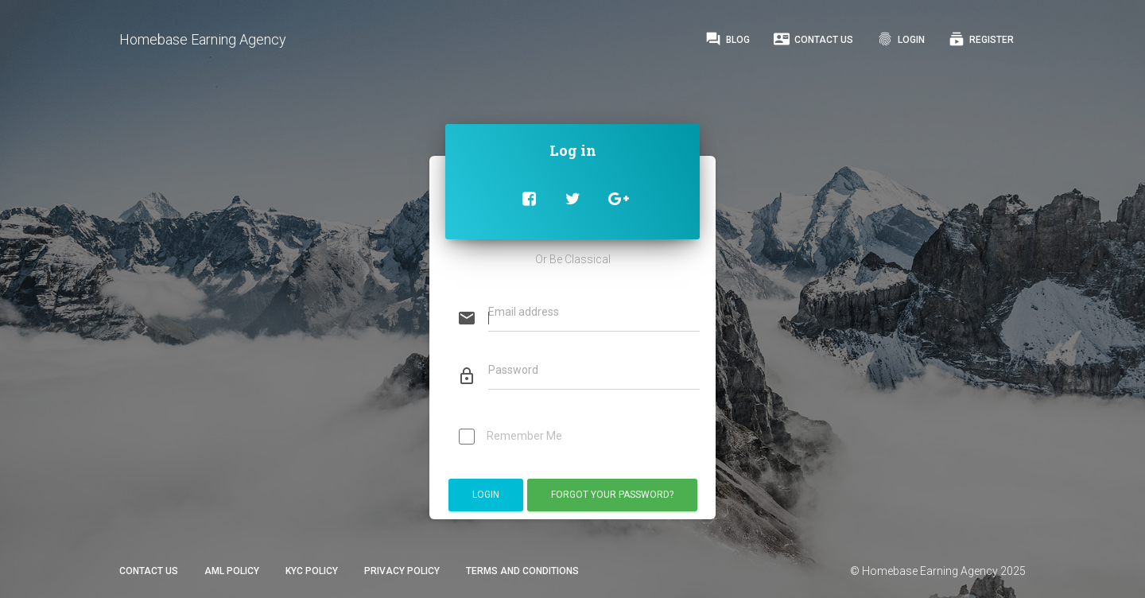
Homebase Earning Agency (202, 39)
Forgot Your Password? (612, 494)
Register (981, 39)
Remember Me (510, 438)
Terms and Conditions (522, 571)
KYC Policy (311, 571)
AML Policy (231, 571)
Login (901, 39)
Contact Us (813, 39)
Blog (727, 39)
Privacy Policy (402, 571)
